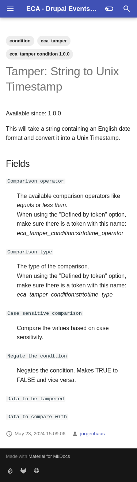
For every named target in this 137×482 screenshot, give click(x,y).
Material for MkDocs (49, 456)
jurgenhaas (92, 433)
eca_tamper (54, 40)
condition (20, 40)
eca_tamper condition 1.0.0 (39, 54)
